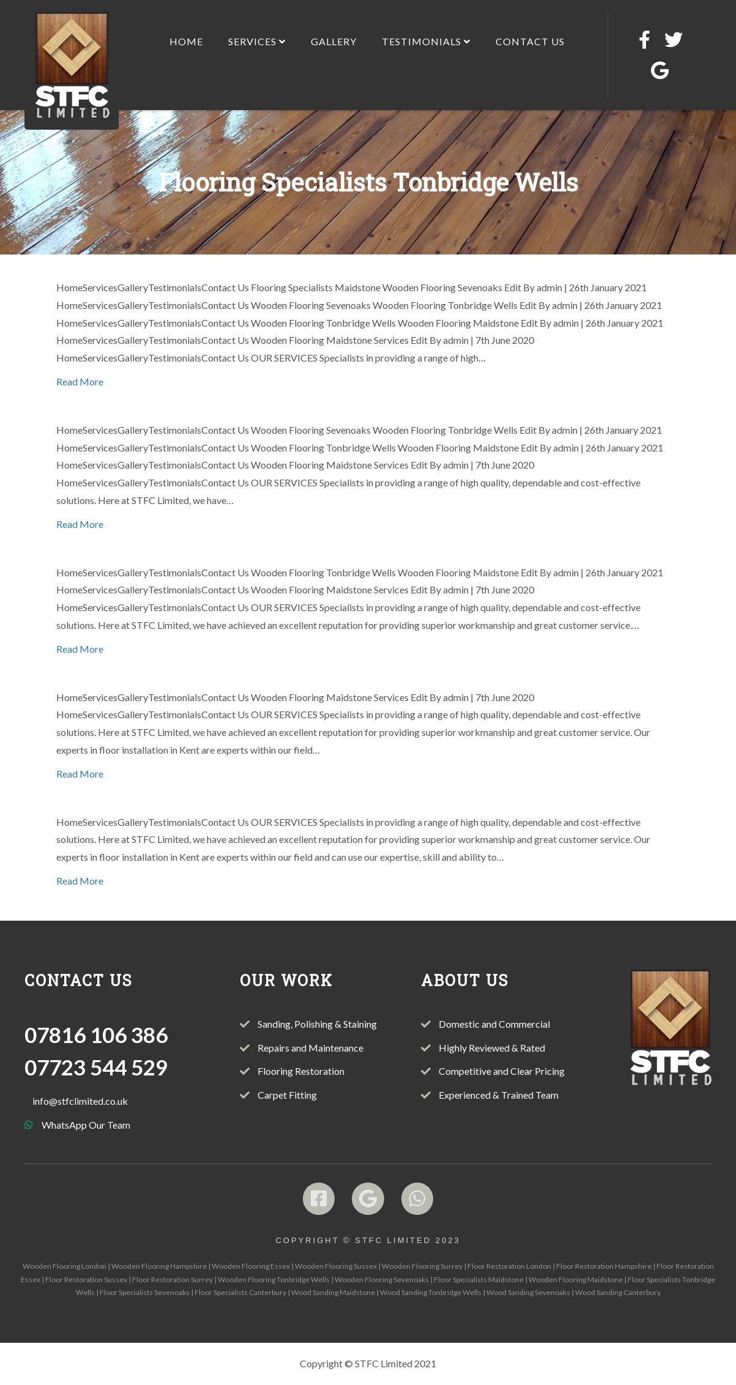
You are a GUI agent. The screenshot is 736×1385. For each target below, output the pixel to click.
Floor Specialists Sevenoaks (145, 1292)
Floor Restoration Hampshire (604, 1266)
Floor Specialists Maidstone (479, 1279)
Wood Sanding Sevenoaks (528, 1292)
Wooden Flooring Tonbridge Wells (274, 1279)
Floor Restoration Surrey (172, 1279)
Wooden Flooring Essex (251, 1266)
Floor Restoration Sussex (86, 1279)
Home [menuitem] (186, 41)
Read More (79, 381)
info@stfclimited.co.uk (80, 1101)
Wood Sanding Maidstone (333, 1292)
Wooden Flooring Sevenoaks (382, 1279)
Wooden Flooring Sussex (336, 1266)
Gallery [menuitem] (334, 41)
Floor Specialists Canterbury (240, 1292)
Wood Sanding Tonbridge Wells (430, 1292)
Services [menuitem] (257, 41)
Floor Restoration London (509, 1266)
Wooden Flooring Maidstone (576, 1279)
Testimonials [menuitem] (426, 41)
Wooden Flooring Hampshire (159, 1266)
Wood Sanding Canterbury (618, 1292)
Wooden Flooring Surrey (422, 1266)
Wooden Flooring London (64, 1266)
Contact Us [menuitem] (530, 41)
